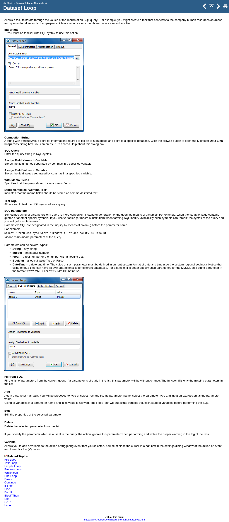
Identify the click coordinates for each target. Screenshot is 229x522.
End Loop (10, 476)
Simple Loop (12, 466)
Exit (6, 498)
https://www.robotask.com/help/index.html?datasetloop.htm (114, 519)
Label (8, 505)
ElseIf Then (11, 495)
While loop (11, 472)
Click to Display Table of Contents (25, 3)
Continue (10, 482)
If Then (8, 485)
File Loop (10, 459)
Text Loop (10, 463)
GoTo (7, 502)
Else (7, 489)
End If (8, 492)
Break (8, 479)
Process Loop (13, 469)
